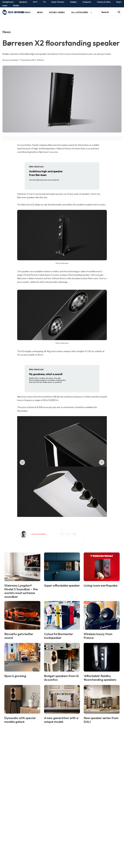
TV (44, 2)
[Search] (119, 12)
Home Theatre (57, 2)
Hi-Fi (35, 2)
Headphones (8, 2)
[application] (29, 17)
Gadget (73, 2)
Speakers (23, 2)
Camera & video (104, 2)
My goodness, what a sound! (45, 374)
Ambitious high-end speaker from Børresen (46, 173)
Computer (86, 2)
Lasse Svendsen (11, 60)
